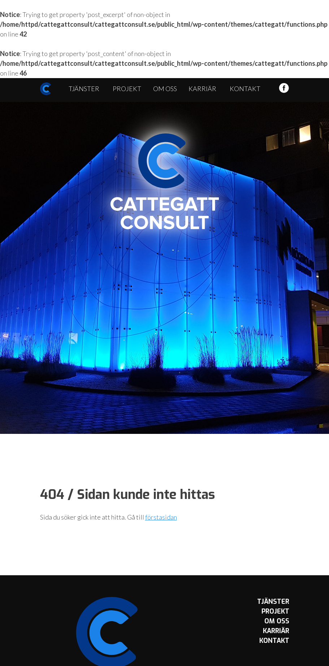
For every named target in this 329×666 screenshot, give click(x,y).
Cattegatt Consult (165, 181)
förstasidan (161, 517)
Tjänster (84, 89)
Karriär (202, 89)
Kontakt (245, 89)
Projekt (127, 89)
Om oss (165, 89)
